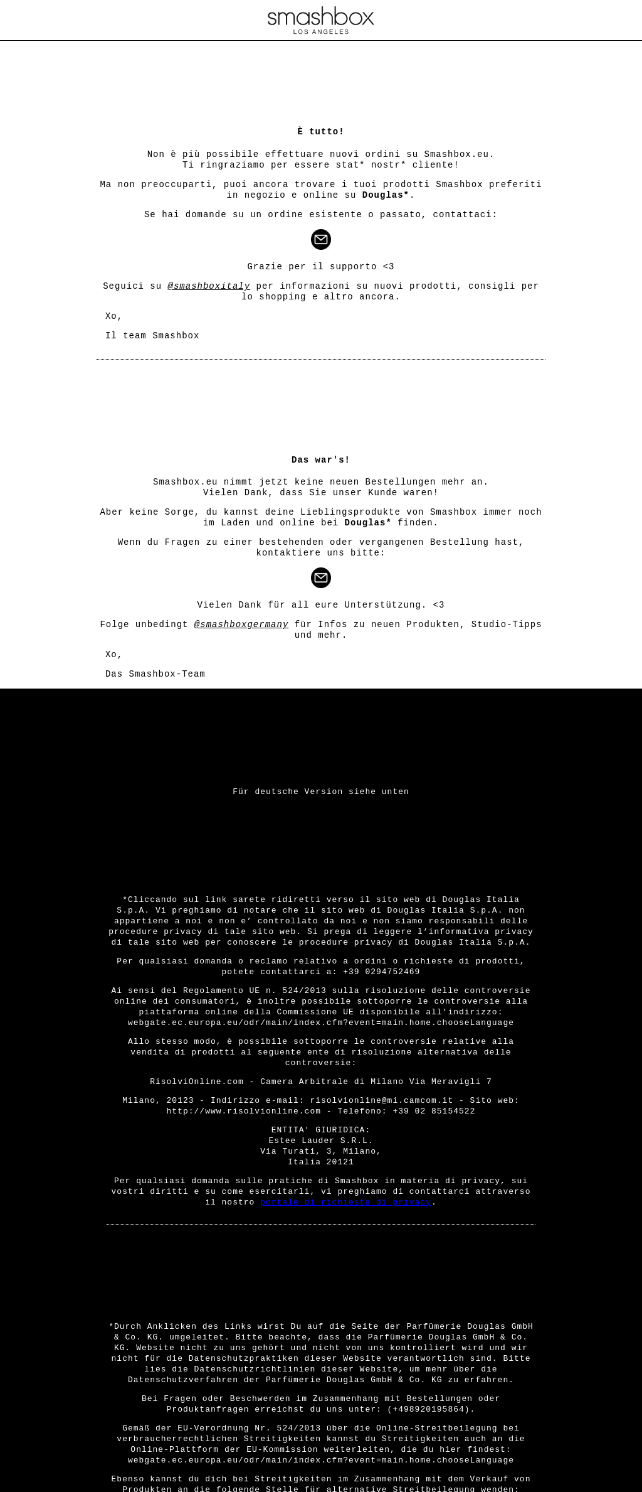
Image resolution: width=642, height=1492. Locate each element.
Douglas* (385, 195)
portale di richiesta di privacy (345, 1202)
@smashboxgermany (241, 625)
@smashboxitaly (209, 286)
